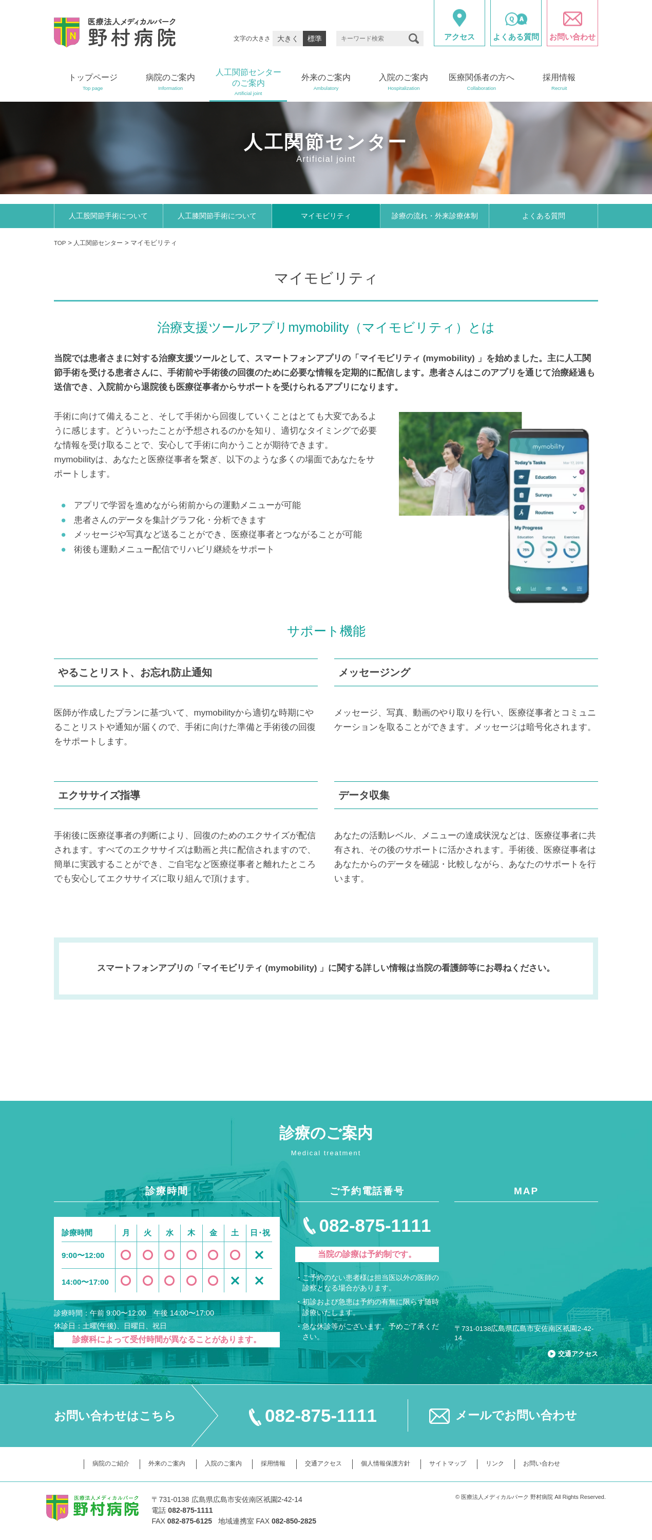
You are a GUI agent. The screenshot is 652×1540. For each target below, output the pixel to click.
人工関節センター (101, 245)
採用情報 (270, 1462)
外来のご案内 (159, 1462)
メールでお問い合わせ (516, 1413)
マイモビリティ (326, 217)
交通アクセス (575, 1351)
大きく (288, 38)
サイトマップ (455, 1462)
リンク (504, 1462)
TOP (60, 245)
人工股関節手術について (108, 217)
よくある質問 (543, 217)
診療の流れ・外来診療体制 (435, 217)
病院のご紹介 (99, 1462)
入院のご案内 (218, 1462)
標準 (315, 38)
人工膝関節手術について (217, 217)
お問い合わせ (553, 1462)
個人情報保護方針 (388, 1462)
